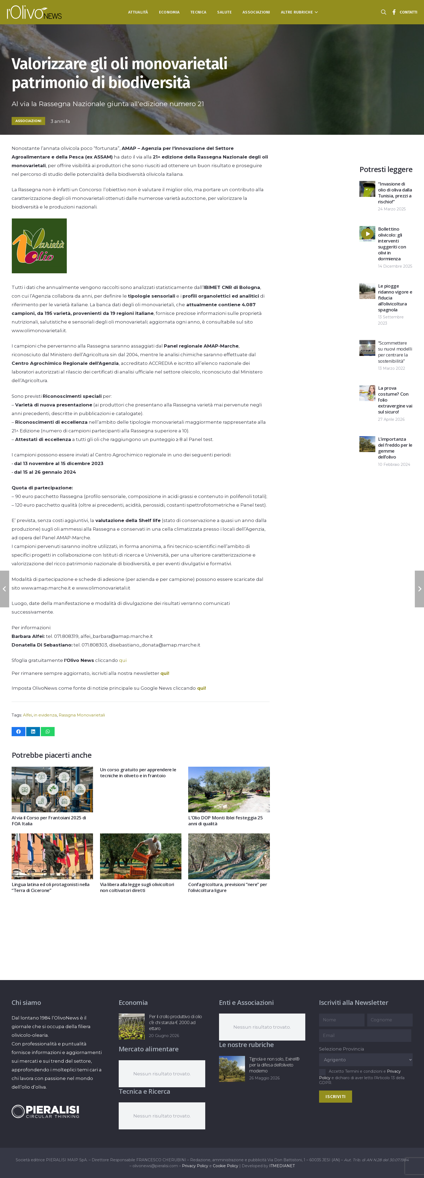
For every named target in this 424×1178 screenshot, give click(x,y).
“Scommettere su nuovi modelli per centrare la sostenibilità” (395, 352)
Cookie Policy (225, 1165)
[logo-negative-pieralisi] (45, 1111)
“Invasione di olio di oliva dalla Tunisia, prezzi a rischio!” (395, 193)
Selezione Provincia (341, 1049)
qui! (164, 673)
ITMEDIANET (282, 1165)
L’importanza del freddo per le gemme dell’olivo (395, 448)
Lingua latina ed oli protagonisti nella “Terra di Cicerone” (51, 887)
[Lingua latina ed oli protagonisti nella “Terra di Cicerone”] (52, 838)
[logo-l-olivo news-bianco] (34, 12)
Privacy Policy (195, 1165)
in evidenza (45, 715)
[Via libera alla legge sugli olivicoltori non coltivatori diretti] (140, 838)
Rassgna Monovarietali (82, 715)
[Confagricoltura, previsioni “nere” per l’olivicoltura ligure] (229, 838)
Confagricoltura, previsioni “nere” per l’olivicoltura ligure (227, 887)
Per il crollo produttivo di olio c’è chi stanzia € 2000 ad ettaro (175, 1022)
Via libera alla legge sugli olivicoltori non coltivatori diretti (137, 887)
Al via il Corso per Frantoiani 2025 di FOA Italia (49, 820)
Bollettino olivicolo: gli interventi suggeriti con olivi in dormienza (392, 244)
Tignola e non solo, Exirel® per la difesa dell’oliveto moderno (274, 1065)
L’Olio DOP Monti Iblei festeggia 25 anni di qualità (225, 820)
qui (123, 660)
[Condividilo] (18, 731)
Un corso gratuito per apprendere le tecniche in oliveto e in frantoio (138, 772)
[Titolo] (394, 12)
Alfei (27, 715)
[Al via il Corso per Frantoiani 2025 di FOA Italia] (52, 771)
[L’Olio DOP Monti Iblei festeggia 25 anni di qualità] (229, 771)
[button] (315, 12)
